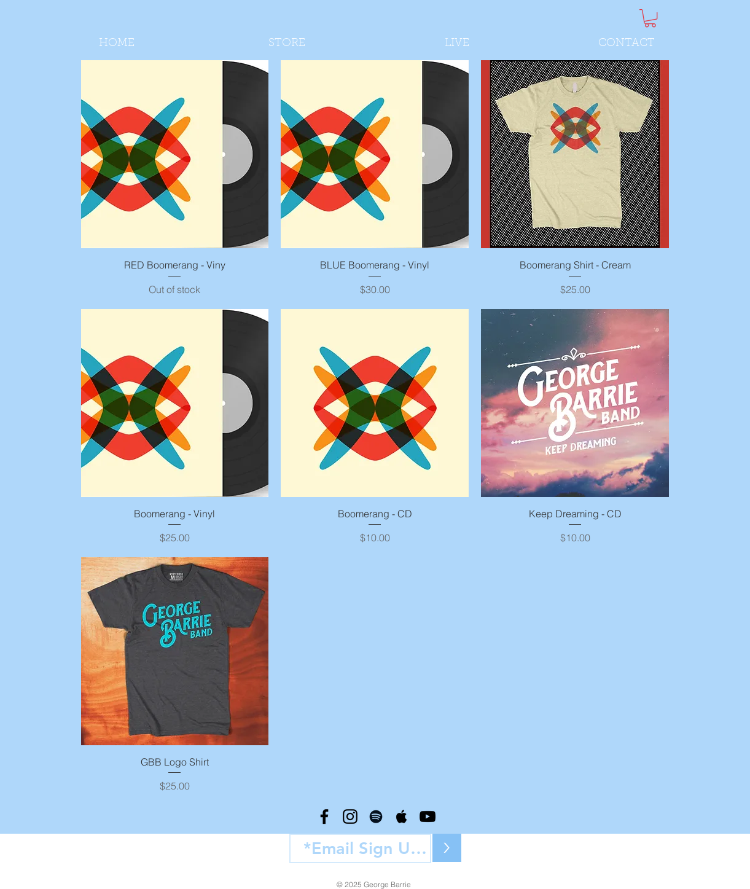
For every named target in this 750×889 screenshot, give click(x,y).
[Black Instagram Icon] (350, 816)
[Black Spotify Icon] (376, 816)
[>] (446, 848)
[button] (650, 18)
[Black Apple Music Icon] (402, 816)
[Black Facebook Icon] (324, 816)
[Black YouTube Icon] (427, 816)
